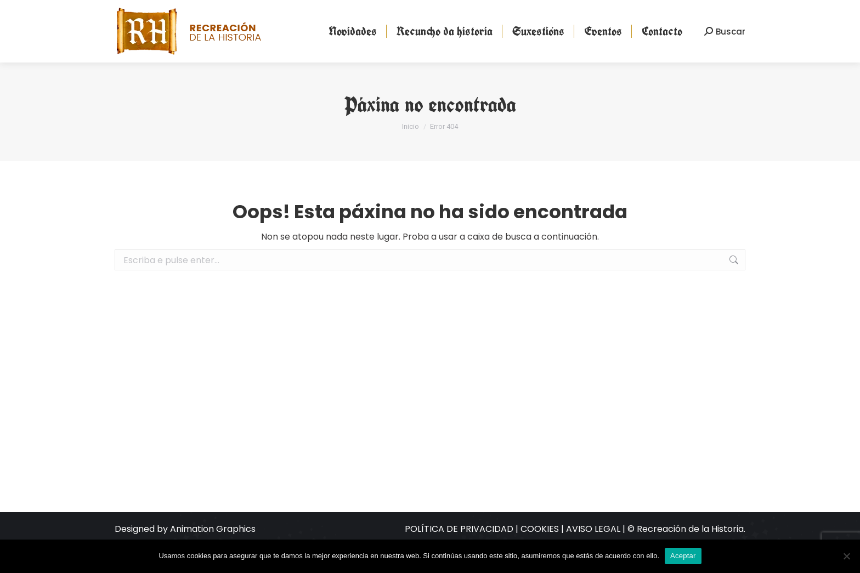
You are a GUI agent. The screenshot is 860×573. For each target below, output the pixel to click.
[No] (846, 556)
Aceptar (683, 556)
